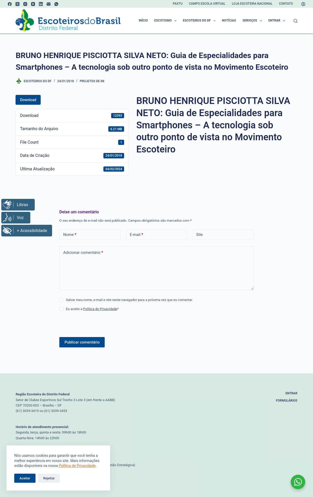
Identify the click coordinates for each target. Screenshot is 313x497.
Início (143, 20)
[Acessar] (303, 4)
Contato (286, 3)
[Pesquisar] (295, 21)
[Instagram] (25, 4)
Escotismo (166, 21)
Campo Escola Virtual (207, 3)
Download (28, 100)
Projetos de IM (92, 81)
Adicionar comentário (83, 252)
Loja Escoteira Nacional (252, 3)
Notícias (229, 20)
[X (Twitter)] (17, 4)
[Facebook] (10, 4)
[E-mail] (49, 4)
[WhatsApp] (56, 4)
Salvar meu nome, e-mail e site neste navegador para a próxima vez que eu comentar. (129, 300)
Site (199, 234)
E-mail (136, 235)
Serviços (253, 21)
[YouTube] (33, 4)
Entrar (277, 21)
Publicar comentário (82, 342)
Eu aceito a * (92, 309)
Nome (69, 235)
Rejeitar (49, 478)
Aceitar (24, 478)
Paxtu (177, 3)
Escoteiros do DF (200, 21)
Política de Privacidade (77, 466)
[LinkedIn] (41, 4)
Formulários (286, 400)
